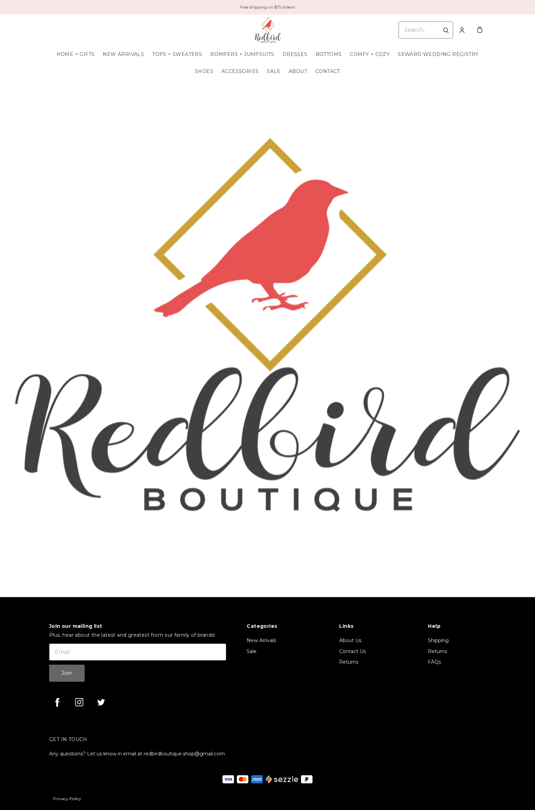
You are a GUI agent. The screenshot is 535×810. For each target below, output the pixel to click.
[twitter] (101, 702)
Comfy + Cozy (370, 54)
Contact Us (352, 651)
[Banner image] (267, 325)
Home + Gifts (76, 54)
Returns (348, 662)
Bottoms (329, 54)
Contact (327, 71)
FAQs (434, 662)
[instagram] (79, 702)
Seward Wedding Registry (438, 54)
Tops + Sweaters (177, 54)
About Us (350, 640)
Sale (273, 71)
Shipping (438, 640)
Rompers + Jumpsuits (242, 54)
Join (66, 673)
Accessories (240, 71)
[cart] (480, 30)
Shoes (204, 71)
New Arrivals (123, 54)
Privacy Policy (67, 798)
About (298, 71)
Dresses (295, 54)
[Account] (462, 30)
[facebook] (57, 702)
